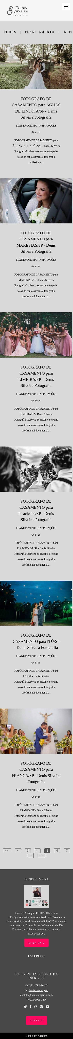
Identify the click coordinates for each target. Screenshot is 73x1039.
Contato (36, 1020)
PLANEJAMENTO (40, 32)
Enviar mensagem (38, 990)
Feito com (36, 1035)
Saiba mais (36, 942)
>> (41, 855)
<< (7, 850)
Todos (10, 32)
